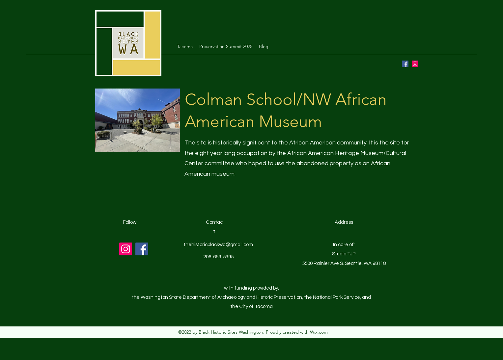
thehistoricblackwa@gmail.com (218, 244)
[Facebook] (405, 64)
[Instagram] (415, 64)
